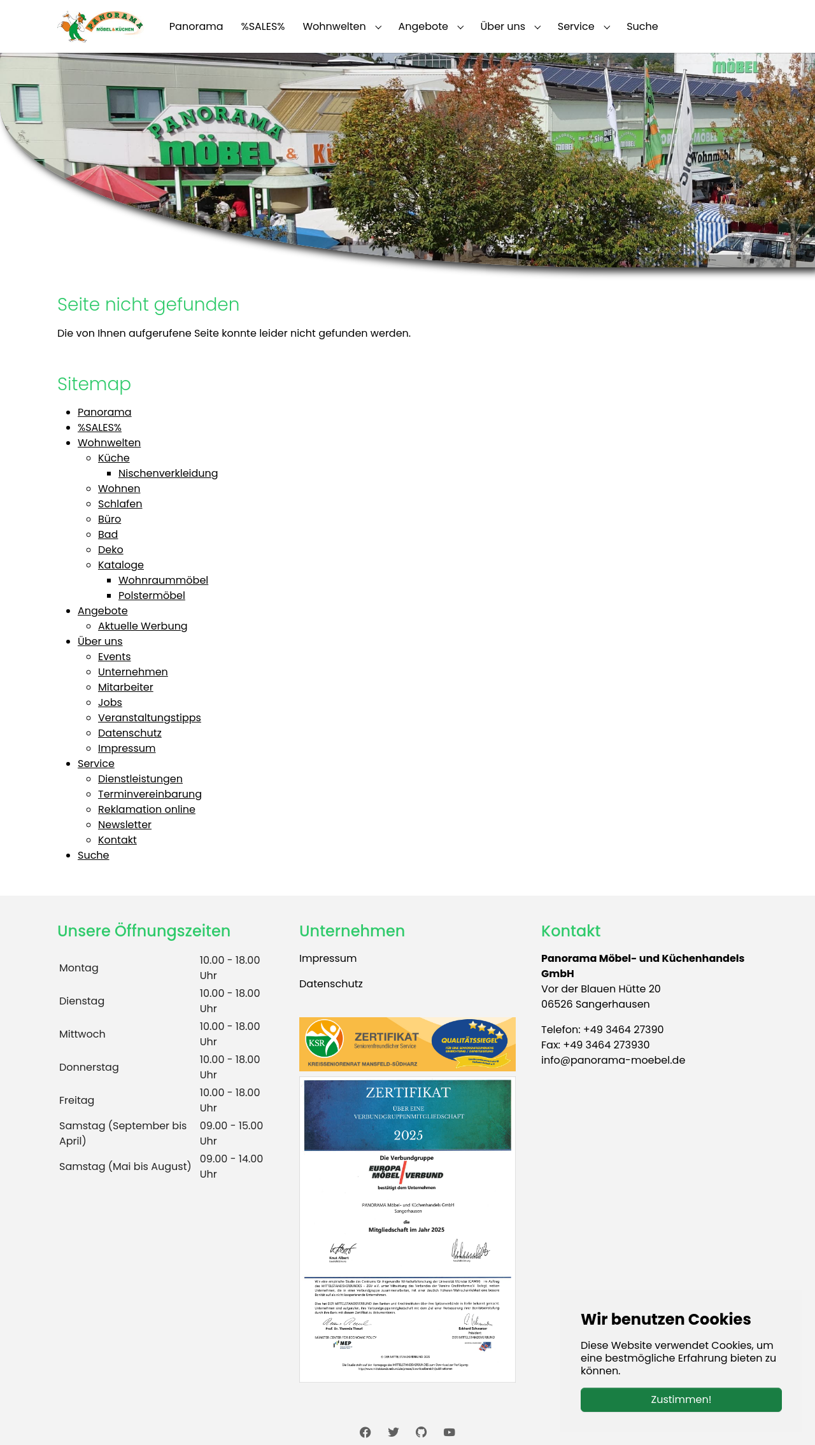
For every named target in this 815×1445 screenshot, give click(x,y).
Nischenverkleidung (168, 473)
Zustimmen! (681, 1399)
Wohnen (119, 488)
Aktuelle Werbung (143, 626)
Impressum (127, 748)
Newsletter (125, 824)
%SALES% (100, 427)
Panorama (105, 412)
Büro (109, 519)
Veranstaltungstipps (149, 717)
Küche (114, 458)
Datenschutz (130, 733)
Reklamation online (146, 809)
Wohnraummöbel (163, 580)
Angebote (103, 610)
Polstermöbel (151, 595)
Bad (108, 534)
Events (114, 656)
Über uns (100, 641)
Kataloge (121, 565)
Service (96, 763)
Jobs (110, 702)
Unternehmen (133, 672)
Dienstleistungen (140, 779)
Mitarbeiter (125, 687)
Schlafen (120, 504)
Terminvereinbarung (150, 794)
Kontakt (117, 840)
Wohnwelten (109, 442)
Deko (111, 549)
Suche (94, 855)
